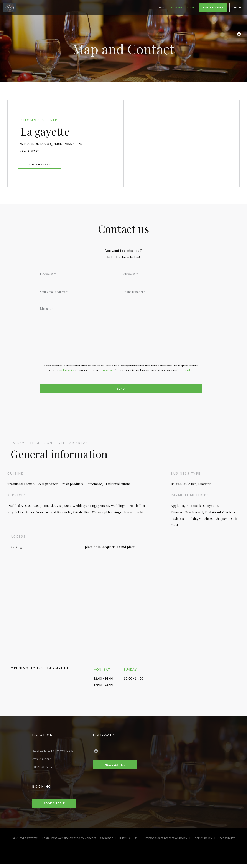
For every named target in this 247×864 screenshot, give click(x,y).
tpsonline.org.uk (66, 370)
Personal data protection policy (169, 838)
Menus (162, 7)
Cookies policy (205, 838)
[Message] (121, 331)
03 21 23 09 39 (30, 150)
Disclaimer (108, 838)
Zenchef (90, 838)
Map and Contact (184, 7)
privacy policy (186, 370)
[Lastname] (162, 273)
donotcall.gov (107, 370)
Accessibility (226, 838)
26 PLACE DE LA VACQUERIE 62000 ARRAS (71, 143)
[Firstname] (79, 273)
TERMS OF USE (131, 838)
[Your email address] (79, 291)
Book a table (213, 7)
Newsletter (115, 765)
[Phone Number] (162, 291)
